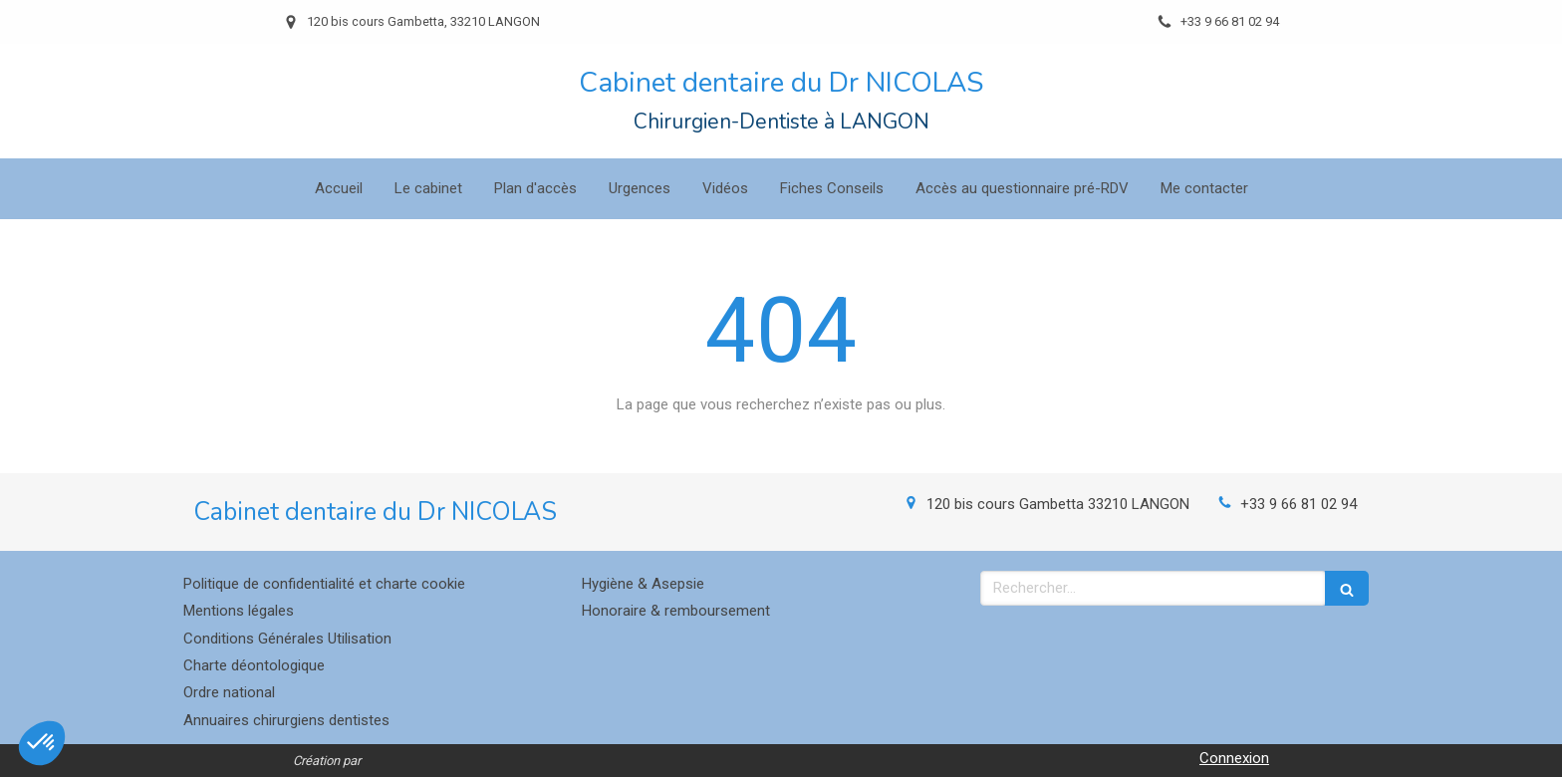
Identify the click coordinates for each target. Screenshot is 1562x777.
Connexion (1234, 758)
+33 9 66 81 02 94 (1298, 504)
